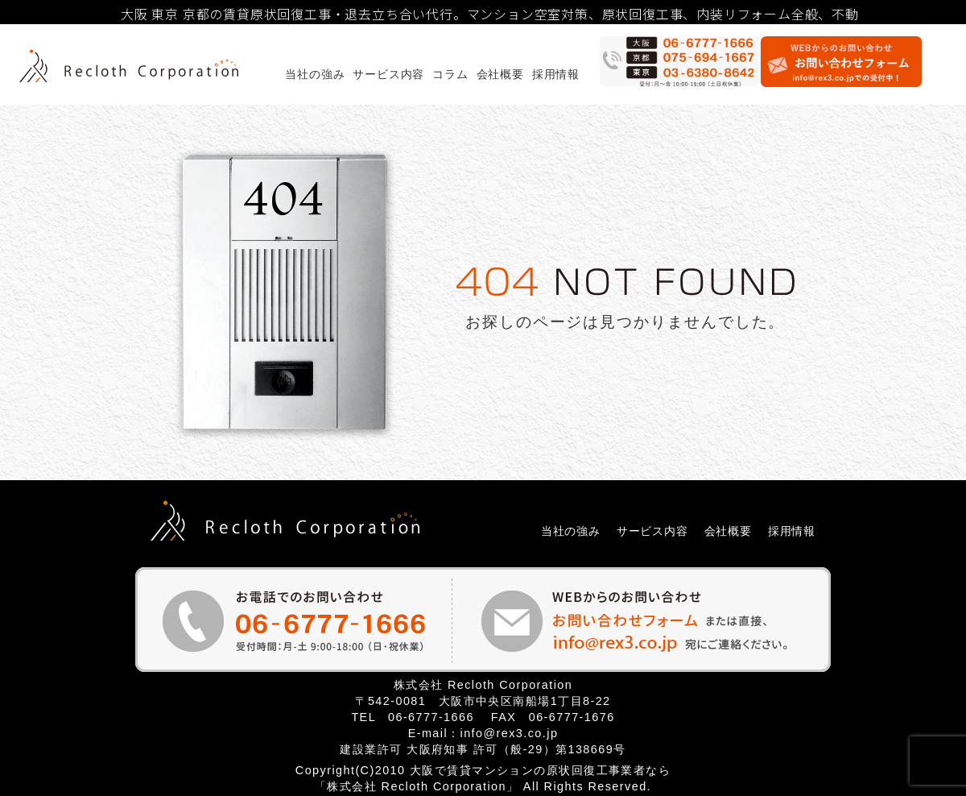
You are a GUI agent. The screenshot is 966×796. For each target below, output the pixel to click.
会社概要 (500, 74)
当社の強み (315, 74)
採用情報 (556, 74)
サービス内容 (388, 74)
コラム (450, 74)
